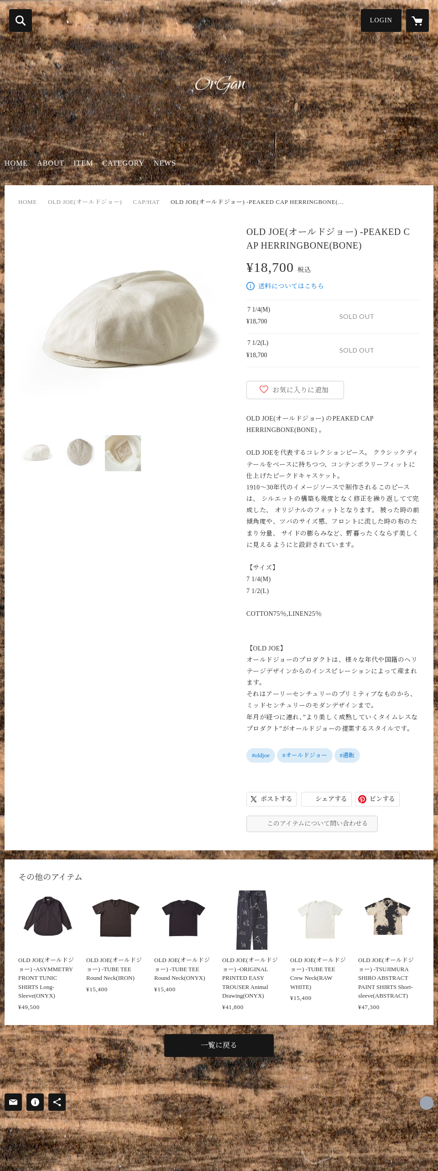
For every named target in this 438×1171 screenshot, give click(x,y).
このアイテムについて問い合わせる (317, 823)
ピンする (382, 799)
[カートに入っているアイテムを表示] (417, 20)
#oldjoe (261, 755)
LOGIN (381, 20)
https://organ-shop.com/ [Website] (426, 1103)
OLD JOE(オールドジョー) (85, 201)
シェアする (331, 799)
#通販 (347, 755)
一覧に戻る (219, 1045)
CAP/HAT (146, 201)
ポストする (276, 799)
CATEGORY (123, 163)
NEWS (165, 163)
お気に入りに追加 (300, 390)
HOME (16, 163)
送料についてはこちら (291, 286)
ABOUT (50, 163)
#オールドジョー (304, 755)
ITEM (83, 163)
